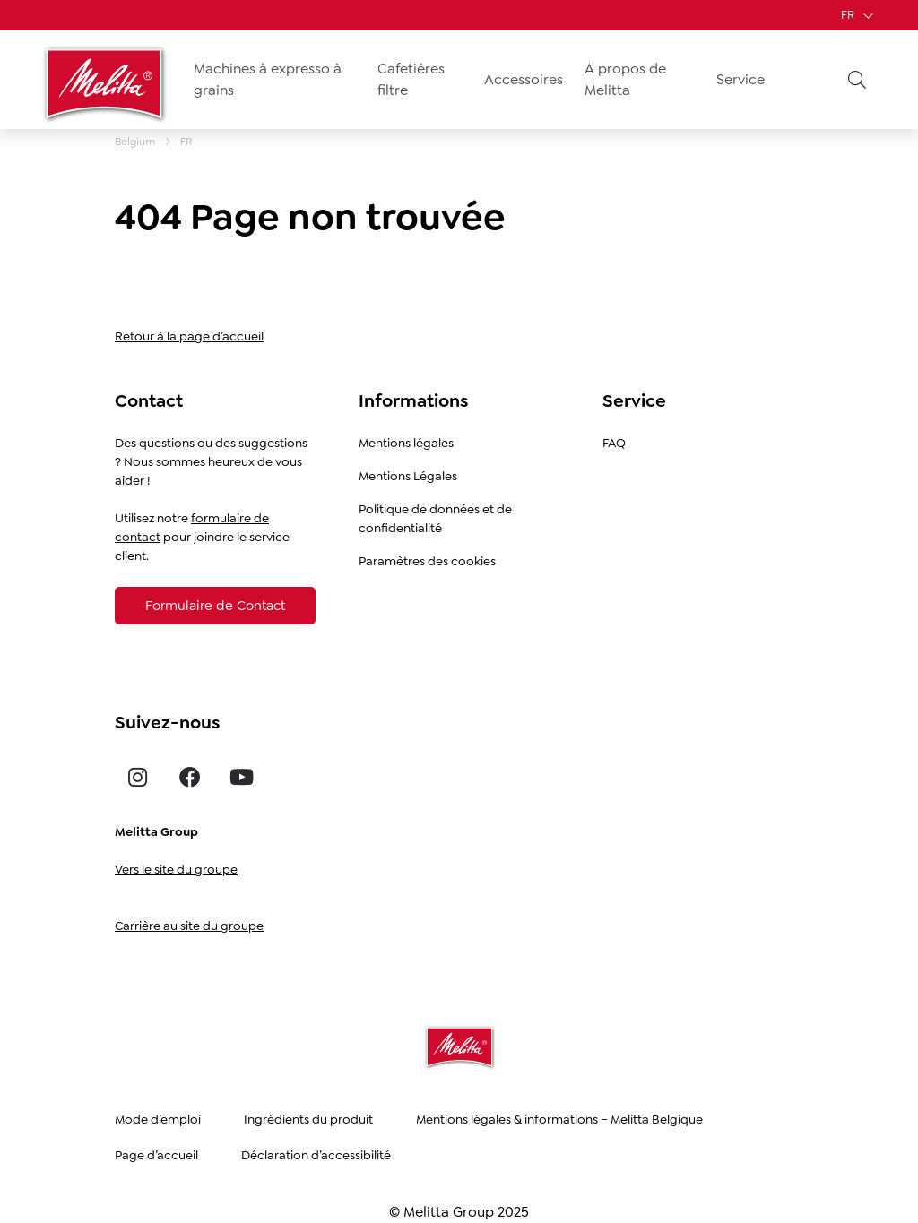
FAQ (614, 443)
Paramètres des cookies (427, 561)
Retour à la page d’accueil (189, 336)
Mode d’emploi (158, 1119)
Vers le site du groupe (176, 869)
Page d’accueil (156, 1155)
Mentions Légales (408, 476)
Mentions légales (406, 443)
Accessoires (523, 79)
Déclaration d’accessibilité (316, 1155)
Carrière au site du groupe (189, 925)
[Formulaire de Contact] (215, 605)
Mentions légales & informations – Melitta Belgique (559, 1119)
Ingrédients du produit (308, 1119)
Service (740, 79)
